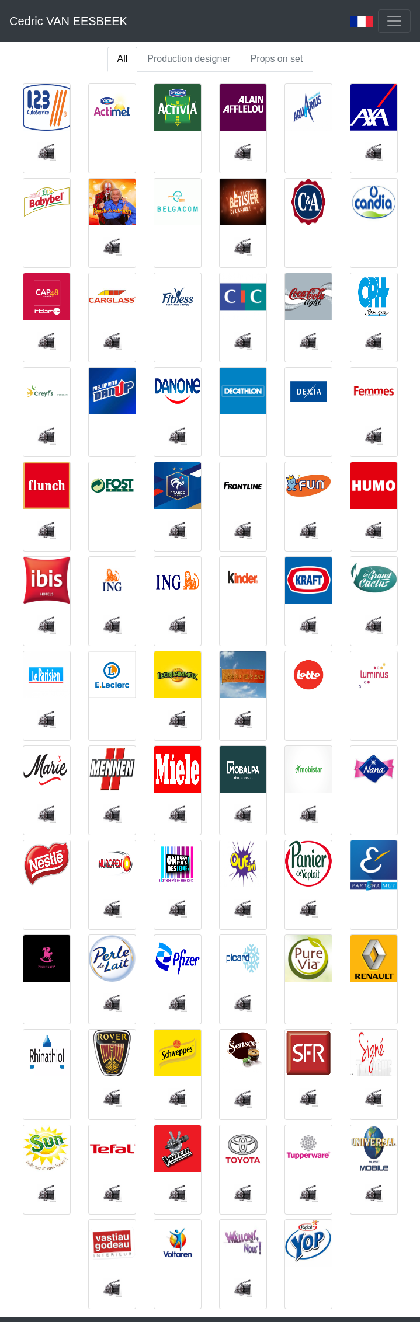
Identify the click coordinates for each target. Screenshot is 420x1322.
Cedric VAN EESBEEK (68, 21)
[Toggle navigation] (394, 21)
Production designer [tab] (188, 59)
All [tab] (122, 59)
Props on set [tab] (277, 59)
